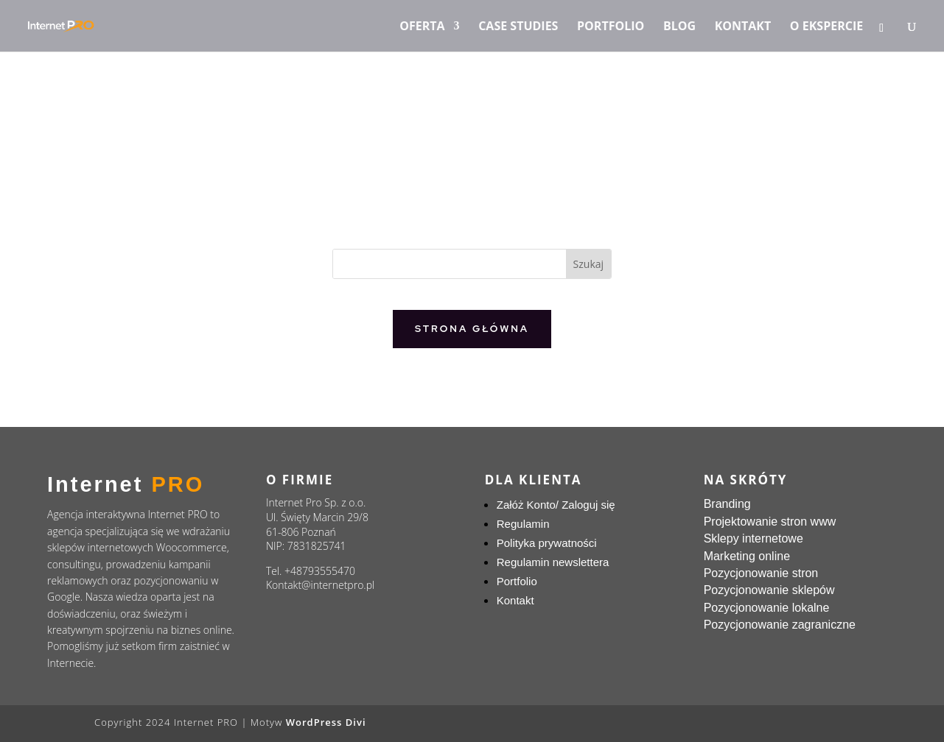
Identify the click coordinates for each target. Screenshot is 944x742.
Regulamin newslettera (553, 562)
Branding (727, 504)
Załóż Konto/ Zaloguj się (556, 504)
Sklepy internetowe (753, 538)
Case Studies (518, 27)
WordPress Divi (326, 722)
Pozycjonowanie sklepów (769, 590)
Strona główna (472, 328)
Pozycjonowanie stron (761, 573)
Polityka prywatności (547, 543)
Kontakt (743, 27)
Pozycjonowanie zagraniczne (780, 624)
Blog (679, 27)
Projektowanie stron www (770, 521)
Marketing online (747, 556)
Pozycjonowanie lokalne (767, 607)
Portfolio (610, 27)
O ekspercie (826, 27)
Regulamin (523, 523)
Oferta (421, 27)
